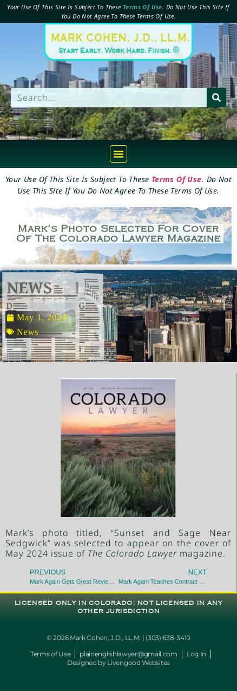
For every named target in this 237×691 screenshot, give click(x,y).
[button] (118, 154)
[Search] (216, 97)
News (27, 332)
